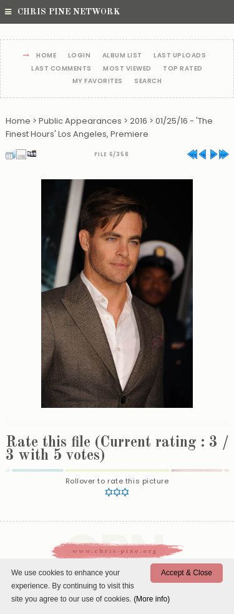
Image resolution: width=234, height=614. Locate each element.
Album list (122, 56)
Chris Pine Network (62, 11)
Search (148, 81)
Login (79, 56)
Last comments (61, 69)
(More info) (152, 599)
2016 (138, 121)
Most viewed (127, 69)
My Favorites (97, 81)
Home (46, 56)
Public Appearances (80, 121)
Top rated (183, 69)
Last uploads (180, 56)
